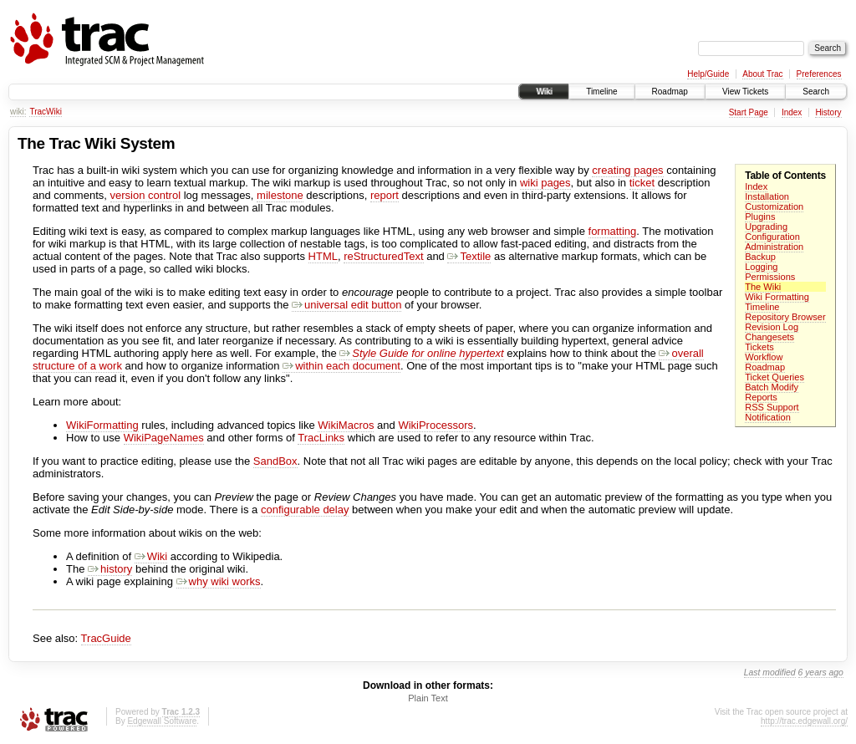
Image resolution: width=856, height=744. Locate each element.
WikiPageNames (164, 437)
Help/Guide (708, 74)
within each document (341, 365)
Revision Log (771, 327)
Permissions (770, 277)
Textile (469, 256)
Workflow (763, 357)
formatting (612, 231)
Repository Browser (785, 317)
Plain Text (428, 698)
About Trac (762, 74)
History (828, 112)
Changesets (769, 337)
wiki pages (545, 182)
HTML (323, 256)
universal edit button (346, 304)
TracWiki (45, 111)
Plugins (760, 216)
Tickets (759, 347)
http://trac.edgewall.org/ (804, 721)
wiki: (18, 111)
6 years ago (820, 672)
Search (815, 91)
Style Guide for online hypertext (421, 353)
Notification (768, 417)
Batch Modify (771, 387)
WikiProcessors (435, 425)
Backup (760, 257)
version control (145, 195)
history (110, 569)
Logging (761, 267)
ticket (642, 182)
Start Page (748, 112)
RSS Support (771, 407)
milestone (280, 195)
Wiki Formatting (777, 297)
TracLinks (321, 437)
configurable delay (305, 509)
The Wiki (763, 287)
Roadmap (670, 91)
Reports (761, 397)
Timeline (601, 91)
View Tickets (745, 91)
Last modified (770, 672)
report (384, 195)
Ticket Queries (774, 377)
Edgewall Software (161, 721)
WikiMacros (346, 425)
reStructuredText (383, 256)
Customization (774, 206)
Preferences (819, 74)
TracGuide (106, 638)
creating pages (627, 170)
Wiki (544, 91)
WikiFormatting (102, 425)
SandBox (275, 461)
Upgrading (766, 227)
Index (792, 112)
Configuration (772, 237)
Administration (774, 247)
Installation (767, 196)
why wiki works (218, 581)
